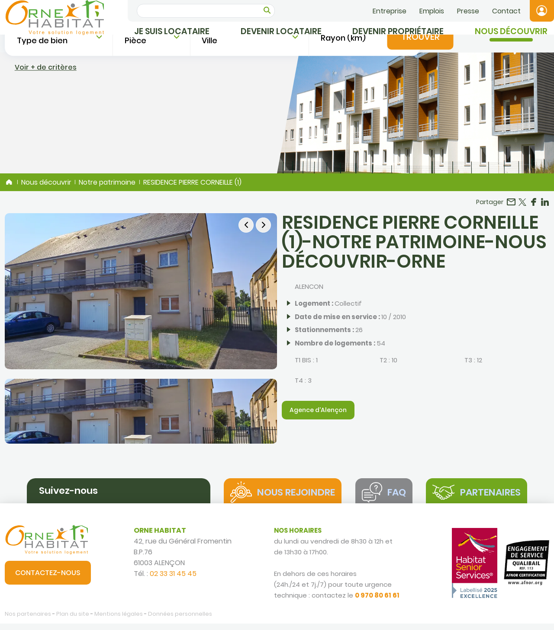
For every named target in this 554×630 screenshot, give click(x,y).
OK (267, 10)
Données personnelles (180, 620)
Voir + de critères (46, 150)
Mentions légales (118, 620)
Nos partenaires (28, 620)
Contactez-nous (48, 579)
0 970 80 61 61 (377, 601)
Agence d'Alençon (318, 413)
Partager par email (511, 206)
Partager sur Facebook (533, 206)
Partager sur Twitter (522, 206)
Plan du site (72, 620)
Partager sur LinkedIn (545, 206)
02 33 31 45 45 (173, 580)
